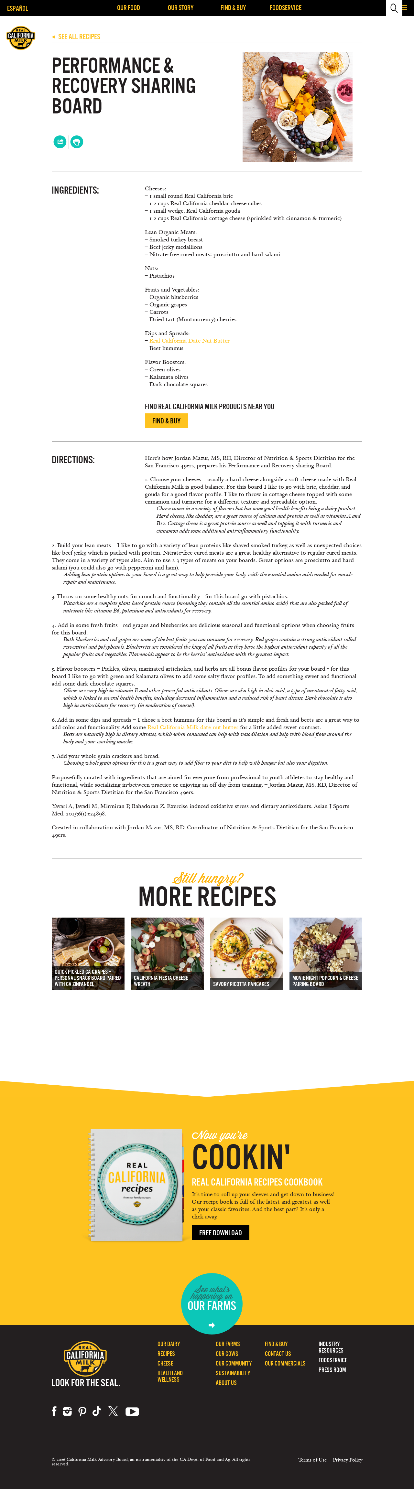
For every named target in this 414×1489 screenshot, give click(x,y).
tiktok (97, 1411)
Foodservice (285, 7)
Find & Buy (233, 7)
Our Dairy (169, 1344)
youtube (132, 1411)
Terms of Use (312, 1460)
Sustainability (233, 1373)
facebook (54, 1411)
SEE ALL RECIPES (76, 37)
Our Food (128, 7)
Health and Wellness (170, 1376)
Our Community (234, 1363)
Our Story (181, 7)
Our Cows (227, 1353)
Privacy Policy (347, 1460)
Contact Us (278, 1353)
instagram (67, 1411)
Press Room (332, 1370)
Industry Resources (331, 1347)
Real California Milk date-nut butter (192, 727)
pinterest (82, 1411)
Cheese (165, 1363)
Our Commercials (285, 1363)
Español (17, 8)
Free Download (220, 1233)
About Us (226, 1382)
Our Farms (228, 1344)
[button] (404, 8)
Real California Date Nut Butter (189, 341)
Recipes (166, 1353)
